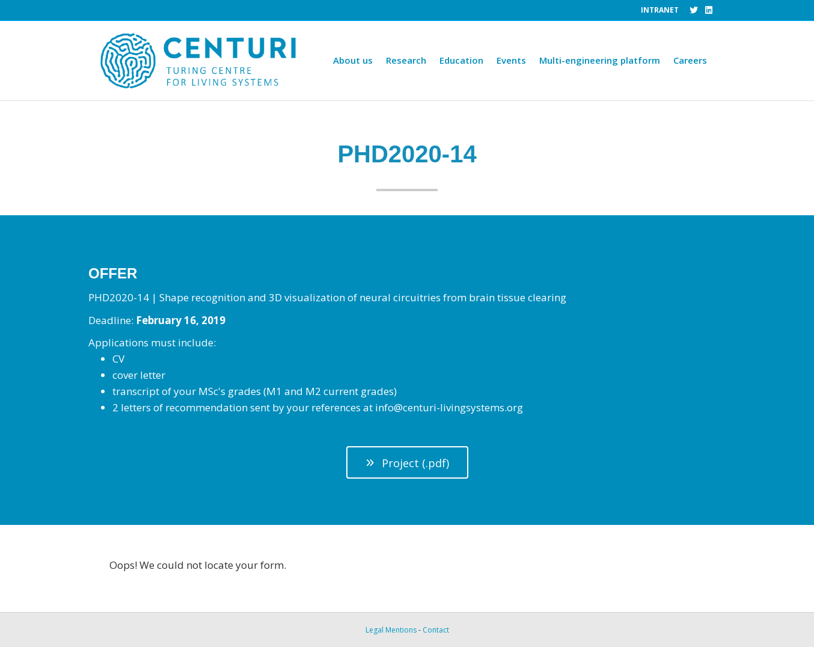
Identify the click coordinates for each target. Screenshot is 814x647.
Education (461, 60)
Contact (436, 630)
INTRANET (660, 10)
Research (406, 60)
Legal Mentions (391, 630)
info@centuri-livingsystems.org (449, 407)
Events (511, 60)
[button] (407, 462)
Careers (690, 60)
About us (353, 60)
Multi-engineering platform (599, 60)
